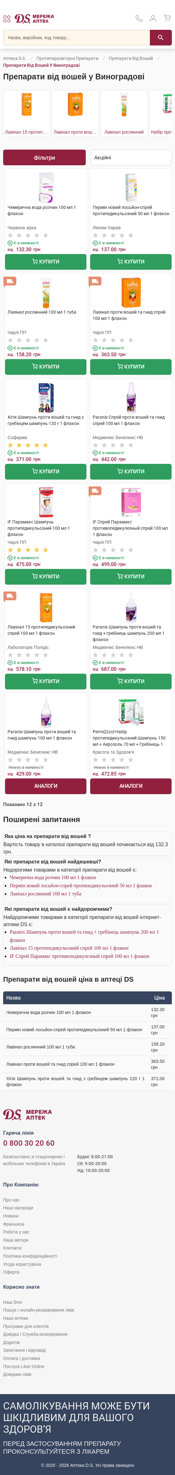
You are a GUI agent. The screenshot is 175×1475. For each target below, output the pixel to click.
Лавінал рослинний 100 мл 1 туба (45, 893)
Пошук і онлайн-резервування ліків (38, 1310)
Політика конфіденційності (30, 1256)
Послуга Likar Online (23, 1366)
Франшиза (13, 1224)
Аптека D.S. (14, 58)
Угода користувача (22, 1264)
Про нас (11, 1199)
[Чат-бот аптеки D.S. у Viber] (87, 1434)
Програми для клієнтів (26, 1326)
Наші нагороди (18, 1207)
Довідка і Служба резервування (35, 1334)
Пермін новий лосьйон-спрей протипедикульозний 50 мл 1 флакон (81, 885)
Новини (11, 1215)
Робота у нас (16, 1231)
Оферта (11, 1272)
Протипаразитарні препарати (67, 58)
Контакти (12, 1247)
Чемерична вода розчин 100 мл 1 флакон (53, 877)
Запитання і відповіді (24, 1350)
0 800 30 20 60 (29, 1143)
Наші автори (16, 1240)
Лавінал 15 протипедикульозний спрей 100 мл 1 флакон (69, 948)
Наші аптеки (15, 1318)
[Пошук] (161, 37)
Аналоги (45, 786)
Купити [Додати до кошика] (45, 262)
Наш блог (13, 1302)
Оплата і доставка (21, 1358)
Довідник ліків (17, 1374)
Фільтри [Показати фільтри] (44, 157)
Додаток (11, 1342)
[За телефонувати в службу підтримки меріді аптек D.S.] (139, 20)
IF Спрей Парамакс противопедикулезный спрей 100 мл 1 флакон (79, 956)
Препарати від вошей (131, 58)
